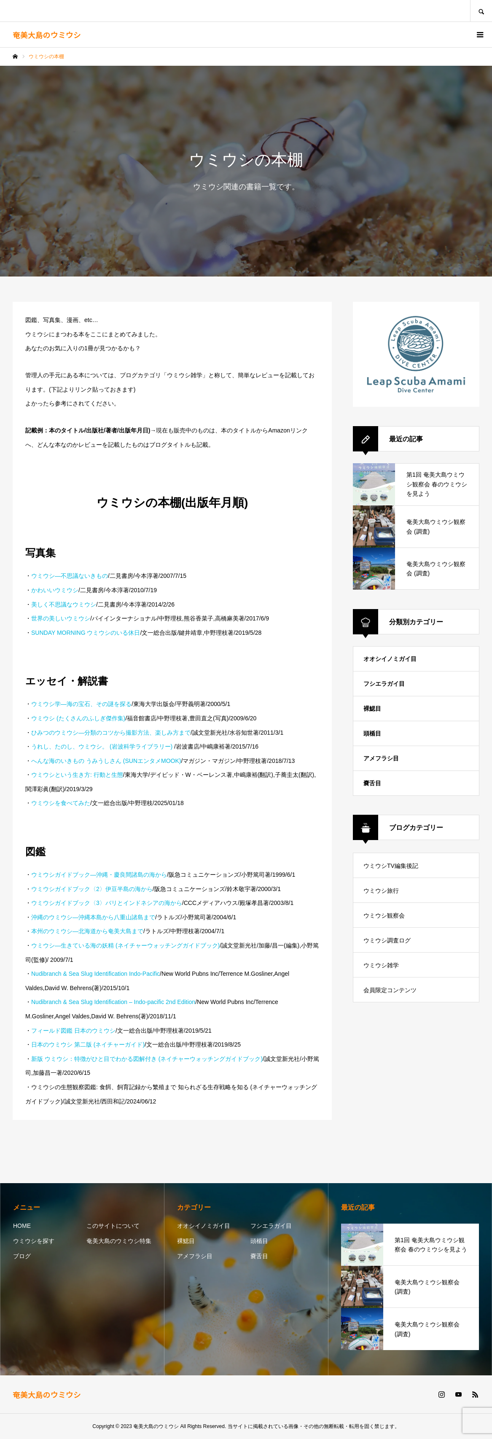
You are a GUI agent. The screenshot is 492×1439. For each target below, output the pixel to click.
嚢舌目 (372, 783)
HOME (22, 1225)
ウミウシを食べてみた (60, 803)
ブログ (22, 1256)
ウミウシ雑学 (381, 965)
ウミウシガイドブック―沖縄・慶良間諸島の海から (99, 874)
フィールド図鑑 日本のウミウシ (73, 1030)
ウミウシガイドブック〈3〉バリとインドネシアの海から (106, 902)
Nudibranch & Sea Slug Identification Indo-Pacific (95, 973)
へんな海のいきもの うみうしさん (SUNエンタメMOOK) (106, 760)
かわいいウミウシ (54, 590)
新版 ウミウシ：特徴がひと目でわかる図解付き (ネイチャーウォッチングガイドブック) (147, 1058)
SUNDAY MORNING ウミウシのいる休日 (85, 632)
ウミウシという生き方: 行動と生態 (77, 774)
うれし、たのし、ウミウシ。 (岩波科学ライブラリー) (102, 746)
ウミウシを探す (33, 1241)
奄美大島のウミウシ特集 (118, 1241)
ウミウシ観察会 (384, 915)
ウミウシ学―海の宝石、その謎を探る (81, 704)
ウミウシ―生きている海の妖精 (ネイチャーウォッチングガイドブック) (125, 945)
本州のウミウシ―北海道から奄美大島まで (87, 931)
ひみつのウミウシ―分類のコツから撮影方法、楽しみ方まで (111, 732)
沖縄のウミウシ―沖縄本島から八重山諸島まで (93, 917)
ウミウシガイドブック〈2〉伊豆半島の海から (92, 889)
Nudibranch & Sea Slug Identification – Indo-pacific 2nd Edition (113, 1002)
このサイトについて (113, 1225)
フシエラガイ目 (384, 683)
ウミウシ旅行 (381, 890)
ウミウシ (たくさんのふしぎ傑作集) (78, 718)
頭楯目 (372, 733)
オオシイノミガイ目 (390, 658)
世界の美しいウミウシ (60, 618)
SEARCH (481, 10)
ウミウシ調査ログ (387, 940)
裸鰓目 (372, 708)
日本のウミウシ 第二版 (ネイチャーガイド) (88, 1044)
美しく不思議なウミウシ (63, 604)
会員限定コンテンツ (390, 990)
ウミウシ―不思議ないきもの (69, 575)
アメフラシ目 (381, 758)
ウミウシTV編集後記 (390, 865)
